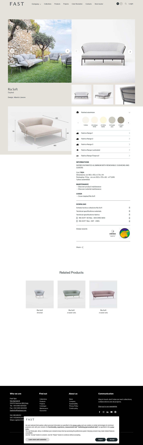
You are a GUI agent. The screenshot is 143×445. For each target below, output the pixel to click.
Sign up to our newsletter (107, 406)
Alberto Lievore (19, 97)
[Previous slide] (12, 51)
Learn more (71, 367)
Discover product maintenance (89, 187)
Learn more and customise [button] (37, 439)
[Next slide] (67, 51)
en (117, 5)
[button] (131, 51)
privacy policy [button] (77, 425)
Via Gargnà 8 (15, 401)
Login (131, 5)
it (121, 5)
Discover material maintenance (89, 189)
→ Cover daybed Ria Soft (86, 196)
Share (79, 247)
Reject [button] (100, 439)
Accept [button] (112, 439)
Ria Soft (13, 89)
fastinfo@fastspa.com (18, 410)
